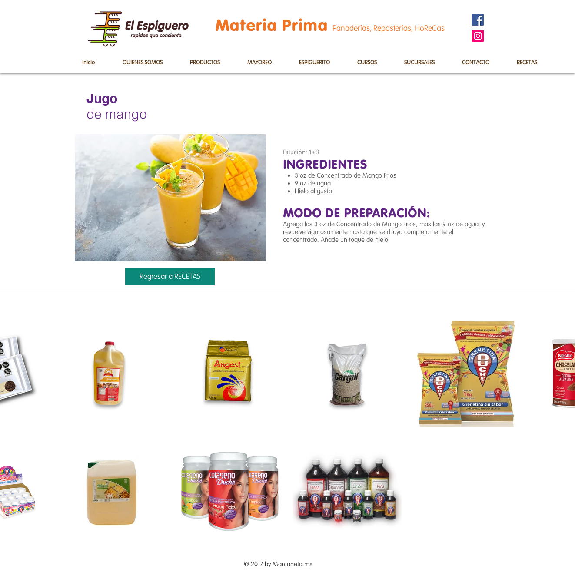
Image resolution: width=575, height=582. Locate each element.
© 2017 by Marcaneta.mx (278, 564)
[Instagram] (478, 36)
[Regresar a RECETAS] (170, 276)
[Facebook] (478, 20)
